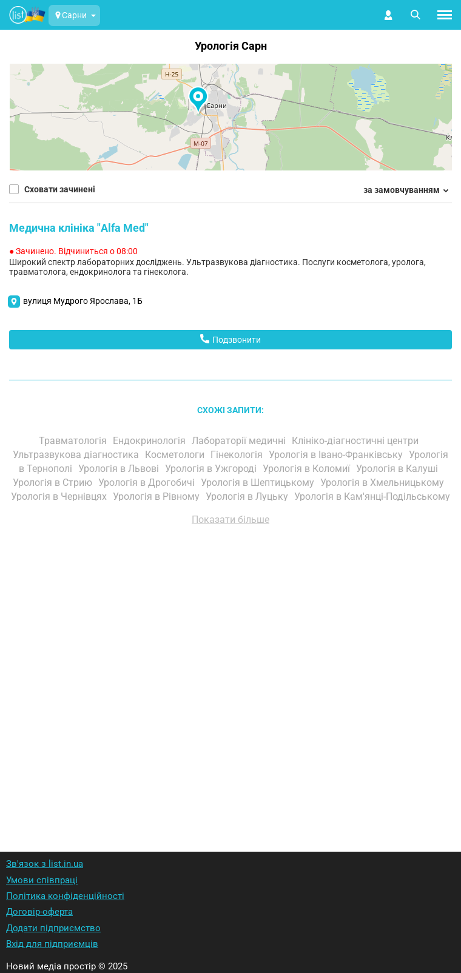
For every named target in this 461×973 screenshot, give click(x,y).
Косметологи (176, 454)
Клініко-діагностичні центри (356, 440)
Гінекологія (237, 454)
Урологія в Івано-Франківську (337, 454)
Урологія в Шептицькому (259, 482)
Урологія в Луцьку (248, 496)
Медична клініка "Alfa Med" (79, 227)
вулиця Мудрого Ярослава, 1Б (83, 301)
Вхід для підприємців (52, 943)
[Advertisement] (230, 673)
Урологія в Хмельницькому (383, 482)
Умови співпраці (42, 880)
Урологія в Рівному (157, 496)
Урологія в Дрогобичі (147, 482)
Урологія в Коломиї (307, 468)
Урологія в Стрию (54, 482)
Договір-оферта (39, 911)
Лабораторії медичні (240, 440)
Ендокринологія (150, 440)
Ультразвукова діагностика (77, 454)
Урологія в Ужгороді (212, 468)
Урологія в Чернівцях (60, 496)
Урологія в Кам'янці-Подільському (372, 496)
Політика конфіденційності (65, 896)
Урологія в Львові (119, 468)
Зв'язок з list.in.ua (44, 863)
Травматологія (74, 440)
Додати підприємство (53, 928)
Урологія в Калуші (398, 468)
